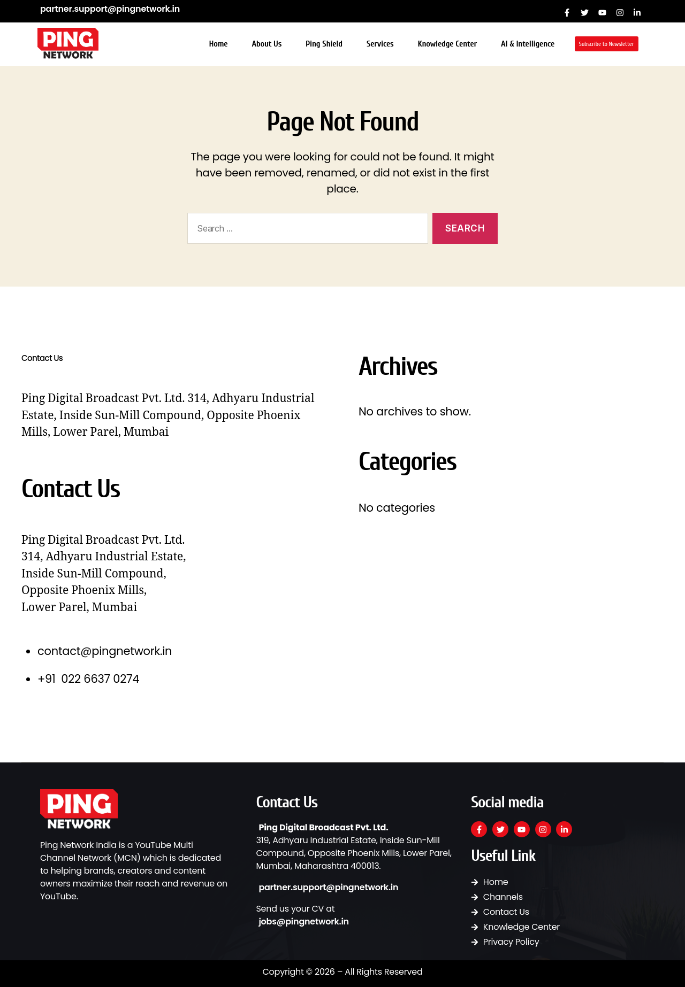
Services (380, 44)
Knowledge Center (447, 44)
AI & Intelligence (527, 44)
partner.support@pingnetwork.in (110, 9)
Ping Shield (324, 44)
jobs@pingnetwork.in (303, 921)
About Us (266, 44)
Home (218, 44)
